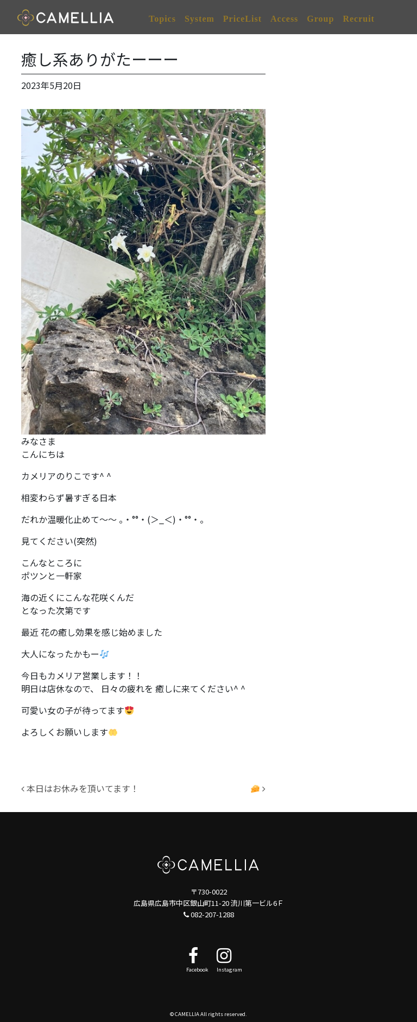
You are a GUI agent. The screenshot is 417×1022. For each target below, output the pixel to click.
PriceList (242, 18)
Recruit (359, 18)
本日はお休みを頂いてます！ (80, 788)
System (199, 18)
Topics (162, 18)
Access (284, 18)
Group (320, 18)
